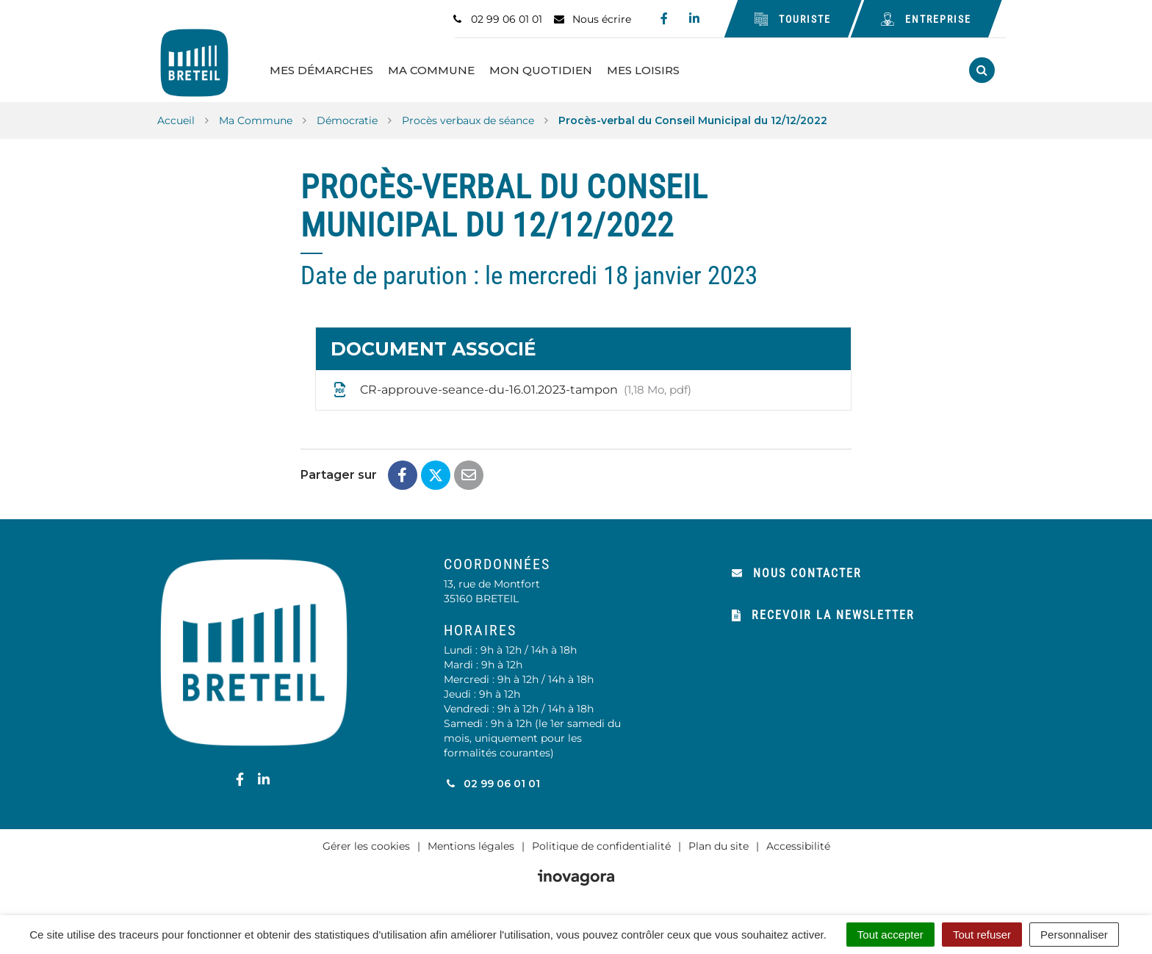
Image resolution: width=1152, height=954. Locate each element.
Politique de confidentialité (601, 844)
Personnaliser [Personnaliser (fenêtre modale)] (1074, 934)
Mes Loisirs (647, 69)
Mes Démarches (325, 69)
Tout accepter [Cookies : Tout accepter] (890, 934)
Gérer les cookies (366, 844)
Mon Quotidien (544, 69)
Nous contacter (797, 572)
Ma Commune (435, 69)
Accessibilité (798, 844)
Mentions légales (471, 844)
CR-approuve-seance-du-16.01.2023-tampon (511, 388)
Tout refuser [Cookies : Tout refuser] (982, 934)
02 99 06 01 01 (492, 782)
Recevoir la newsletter (823, 614)
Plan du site (718, 844)
